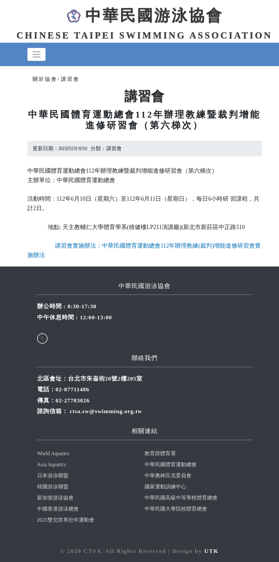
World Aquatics (53, 453)
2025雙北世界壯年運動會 (65, 520)
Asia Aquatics (51, 464)
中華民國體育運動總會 (171, 464)
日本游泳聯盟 (52, 475)
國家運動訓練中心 (165, 486)
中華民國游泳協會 (144, 15)
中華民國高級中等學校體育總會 (181, 497)
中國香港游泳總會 (58, 509)
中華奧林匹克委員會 (168, 475)
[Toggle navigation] (36, 54)
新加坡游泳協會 (55, 497)
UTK (211, 551)
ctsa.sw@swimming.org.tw (106, 411)
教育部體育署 (160, 453)
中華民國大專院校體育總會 (176, 509)
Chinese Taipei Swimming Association (144, 35)
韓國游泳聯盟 (52, 486)
